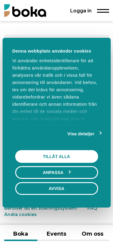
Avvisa (56, 188)
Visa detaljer (80, 133)
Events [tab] (56, 233)
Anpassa (57, 172)
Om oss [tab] (92, 233)
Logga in (81, 11)
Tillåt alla (56, 156)
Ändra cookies (20, 214)
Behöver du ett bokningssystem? (41, 208)
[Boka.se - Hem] (25, 10)
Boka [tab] (20, 233)
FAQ (92, 208)
